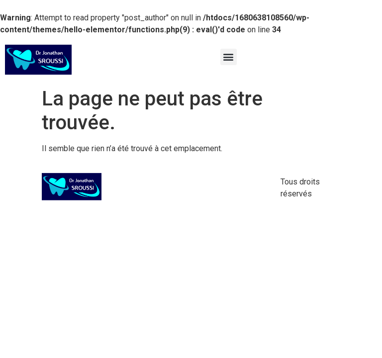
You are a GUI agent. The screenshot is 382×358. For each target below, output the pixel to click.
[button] (228, 57)
